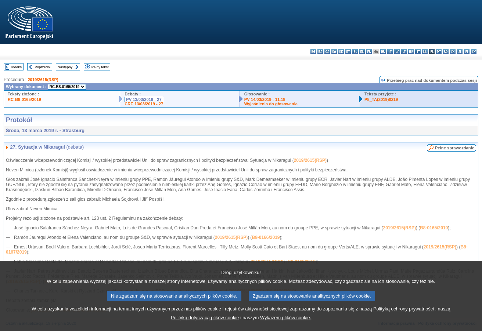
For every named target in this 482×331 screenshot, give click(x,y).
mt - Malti (418, 51)
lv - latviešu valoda (397, 51)
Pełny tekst (100, 67)
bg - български (313, 51)
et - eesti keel (348, 51)
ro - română (446, 51)
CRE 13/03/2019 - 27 (144, 104)
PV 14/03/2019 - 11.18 (264, 99)
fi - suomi (467, 51)
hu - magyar (411, 51)
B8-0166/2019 (266, 237)
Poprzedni (42, 67)
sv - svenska (473, 51)
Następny (65, 67)
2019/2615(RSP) (43, 79)
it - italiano (390, 51)
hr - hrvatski (383, 51)
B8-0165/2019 (434, 227)
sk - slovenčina (453, 51)
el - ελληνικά (355, 51)
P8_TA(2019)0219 (381, 99)
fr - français (369, 51)
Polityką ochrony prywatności (403, 321)
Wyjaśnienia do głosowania (271, 104)
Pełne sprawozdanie (454, 148)
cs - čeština (327, 51)
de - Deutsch (341, 51)
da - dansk (334, 51)
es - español (320, 51)
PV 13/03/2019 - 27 (143, 99)
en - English (362, 51)
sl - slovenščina (460, 51)
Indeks (16, 67)
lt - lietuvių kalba (404, 51)
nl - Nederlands (425, 51)
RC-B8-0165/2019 (24, 99)
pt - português (439, 51)
